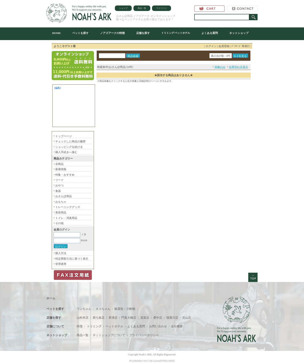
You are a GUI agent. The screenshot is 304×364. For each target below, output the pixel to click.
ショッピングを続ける (69, 146)
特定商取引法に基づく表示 (71, 258)
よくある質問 (209, 33)
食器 (58, 191)
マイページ (161, 8)
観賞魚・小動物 (124, 308)
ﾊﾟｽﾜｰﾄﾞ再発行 (240, 46)
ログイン (211, 46)
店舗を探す (143, 33)
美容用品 (60, 212)
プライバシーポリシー (144, 335)
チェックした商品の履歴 (70, 141)
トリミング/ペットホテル (175, 32)
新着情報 (60, 169)
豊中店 (157, 317)
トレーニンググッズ (67, 207)
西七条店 (98, 317)
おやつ (59, 185)
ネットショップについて (109, 335)
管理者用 (60, 264)
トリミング (94, 326)
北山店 (186, 317)
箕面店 (144, 317)
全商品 (59, 164)
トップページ (63, 136)
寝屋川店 (172, 317)
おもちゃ (60, 201)
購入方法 (60, 253)
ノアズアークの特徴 (112, 33)
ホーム (50, 298)
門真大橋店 (128, 317)
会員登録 (223, 46)
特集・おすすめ (65, 174)
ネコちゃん (103, 308)
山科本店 (82, 317)
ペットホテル (114, 326)
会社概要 (177, 326)
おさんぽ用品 (63, 196)
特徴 (80, 326)
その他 (59, 223)
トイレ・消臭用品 (66, 218)
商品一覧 (142, 8)
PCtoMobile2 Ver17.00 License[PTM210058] (152, 361)
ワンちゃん (84, 308)
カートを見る (209, 8)
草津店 (113, 317)
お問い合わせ (242, 8)
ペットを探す (80, 33)
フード (59, 180)
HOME (56, 33)
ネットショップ (238, 33)
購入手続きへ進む (66, 152)
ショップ (123, 8)
